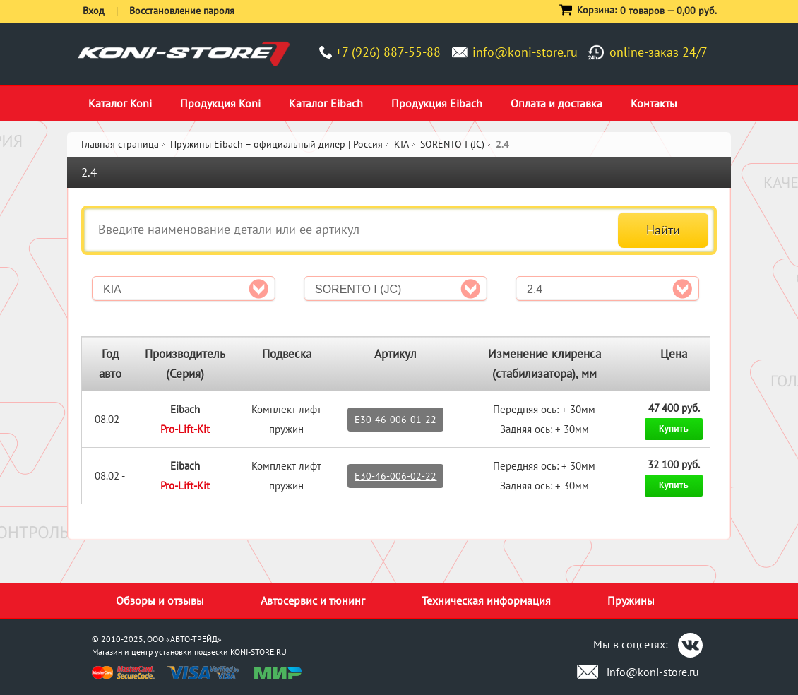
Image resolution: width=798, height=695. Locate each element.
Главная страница (120, 144)
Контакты (654, 103)
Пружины (631, 600)
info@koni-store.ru (525, 52)
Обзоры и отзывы (160, 600)
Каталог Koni (120, 103)
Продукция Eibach (436, 103)
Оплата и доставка (556, 103)
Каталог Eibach (326, 103)
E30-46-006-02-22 (395, 476)
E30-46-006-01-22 (395, 419)
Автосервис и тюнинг (313, 600)
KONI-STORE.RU (258, 651)
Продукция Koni (220, 103)
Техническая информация (486, 600)
